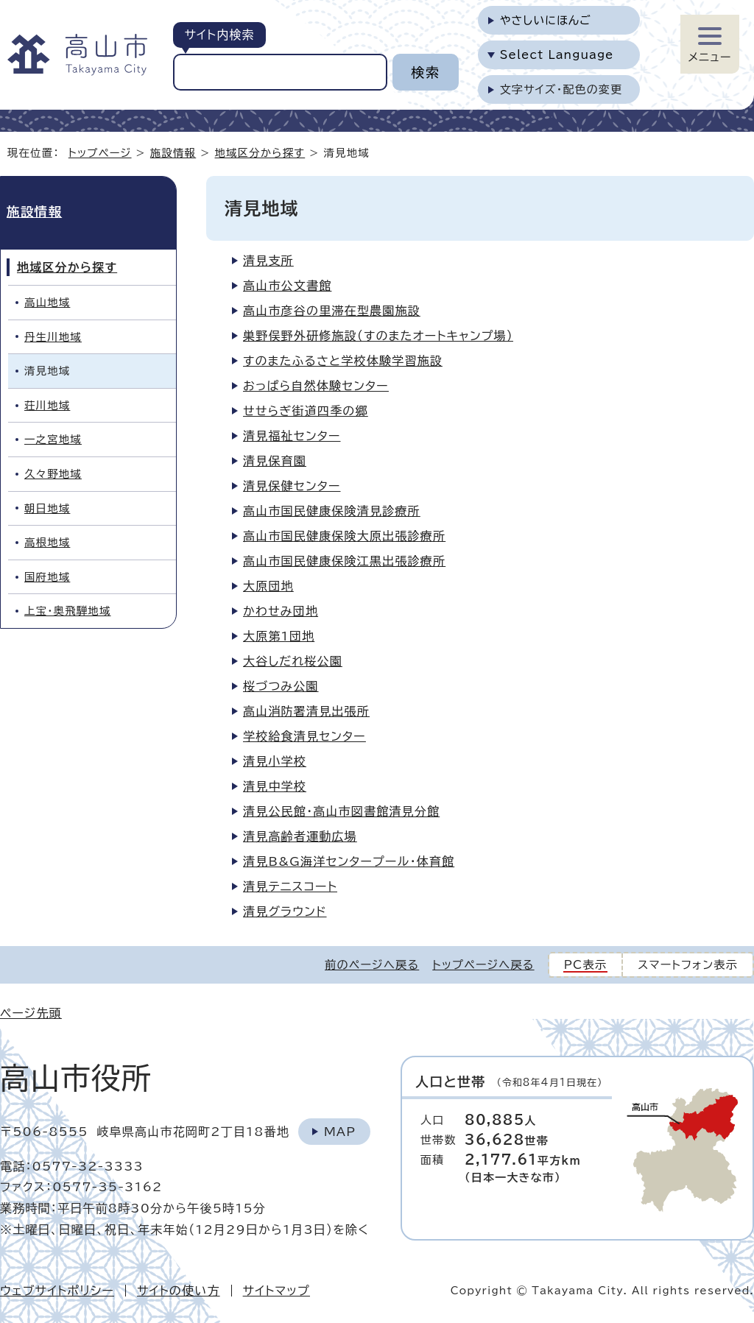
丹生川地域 (53, 336)
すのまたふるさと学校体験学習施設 (343, 361)
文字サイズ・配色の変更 (561, 89)
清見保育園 (274, 461)
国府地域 (47, 576)
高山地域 (47, 302)
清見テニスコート (290, 886)
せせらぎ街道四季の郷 (305, 411)
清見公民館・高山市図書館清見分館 (341, 811)
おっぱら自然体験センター (316, 386)
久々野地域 (53, 473)
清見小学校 (274, 761)
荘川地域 (47, 405)
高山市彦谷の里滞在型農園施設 (331, 311)
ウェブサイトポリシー (57, 1290)
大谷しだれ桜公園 (292, 661)
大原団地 (268, 586)
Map (340, 1131)
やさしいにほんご (545, 20)
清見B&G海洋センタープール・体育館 (348, 861)
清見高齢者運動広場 (300, 836)
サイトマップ (276, 1290)
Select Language (557, 54)
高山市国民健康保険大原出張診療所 (344, 536)
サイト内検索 (219, 34)
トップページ (100, 152)
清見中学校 (274, 786)
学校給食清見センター (304, 736)
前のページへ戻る (372, 964)
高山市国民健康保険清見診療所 (331, 511)
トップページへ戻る (483, 964)
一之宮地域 (53, 439)
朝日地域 (47, 508)
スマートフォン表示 (688, 964)
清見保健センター (291, 486)
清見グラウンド (285, 911)
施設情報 (173, 152)
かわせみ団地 (280, 611)
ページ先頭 (31, 1013)
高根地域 (47, 542)
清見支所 (268, 261)
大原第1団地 (278, 636)
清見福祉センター (291, 436)
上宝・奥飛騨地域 (67, 610)
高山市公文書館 (287, 286)
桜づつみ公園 (281, 686)
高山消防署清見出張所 (306, 711)
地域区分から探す (260, 152)
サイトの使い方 (178, 1290)
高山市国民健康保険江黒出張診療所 (344, 561)
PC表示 (585, 964)
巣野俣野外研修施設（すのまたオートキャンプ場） (378, 336)
